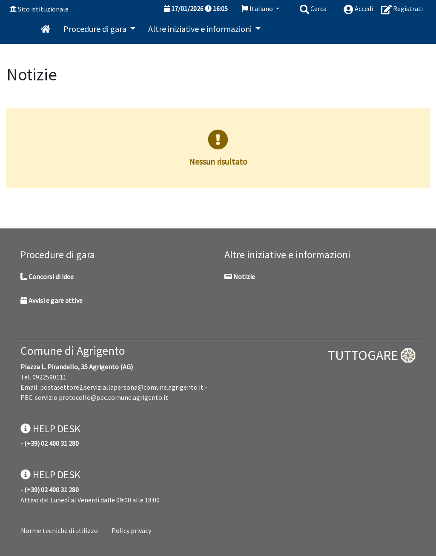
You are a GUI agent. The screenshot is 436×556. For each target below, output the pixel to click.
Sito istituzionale (43, 9)
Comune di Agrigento (72, 350)
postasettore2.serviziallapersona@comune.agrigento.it (122, 387)
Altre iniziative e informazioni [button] (200, 28)
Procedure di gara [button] (95, 28)
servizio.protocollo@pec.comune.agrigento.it (101, 397)
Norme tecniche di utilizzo (59, 530)
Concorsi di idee (47, 276)
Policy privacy (131, 530)
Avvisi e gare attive (51, 300)
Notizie (239, 276)
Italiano (257, 8)
